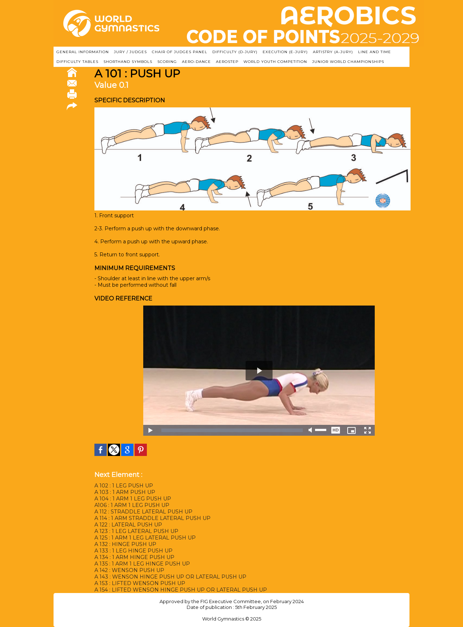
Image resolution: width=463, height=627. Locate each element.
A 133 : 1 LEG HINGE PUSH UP (133, 550)
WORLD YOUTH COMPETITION (275, 61)
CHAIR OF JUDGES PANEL (179, 52)
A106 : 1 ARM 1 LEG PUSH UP (131, 505)
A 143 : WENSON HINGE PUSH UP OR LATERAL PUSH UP (169, 576)
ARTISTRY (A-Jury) (333, 52)
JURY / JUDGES (130, 52)
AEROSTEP (227, 61)
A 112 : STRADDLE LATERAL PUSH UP (143, 511)
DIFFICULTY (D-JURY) (235, 52)
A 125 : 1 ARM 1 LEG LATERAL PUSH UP (144, 537)
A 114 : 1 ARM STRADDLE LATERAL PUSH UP (152, 518)
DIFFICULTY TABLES (77, 61)
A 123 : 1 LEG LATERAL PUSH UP (136, 531)
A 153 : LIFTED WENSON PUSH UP (139, 583)
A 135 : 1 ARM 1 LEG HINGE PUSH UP (141, 563)
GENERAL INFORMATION (82, 52)
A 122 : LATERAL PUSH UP (128, 524)
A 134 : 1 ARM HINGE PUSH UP (134, 557)
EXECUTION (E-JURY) (285, 52)
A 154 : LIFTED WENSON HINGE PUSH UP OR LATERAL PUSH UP (180, 590)
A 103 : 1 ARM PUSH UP (124, 492)
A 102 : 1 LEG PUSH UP (123, 485)
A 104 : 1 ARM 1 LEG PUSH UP (132, 498)
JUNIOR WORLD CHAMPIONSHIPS (348, 61)
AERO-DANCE (196, 61)
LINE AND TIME (374, 52)
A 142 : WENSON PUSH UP (129, 570)
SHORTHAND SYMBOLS (127, 61)
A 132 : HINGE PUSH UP (125, 544)
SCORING (167, 61)
